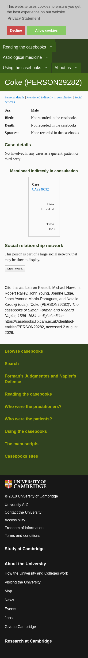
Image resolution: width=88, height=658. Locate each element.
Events (10, 609)
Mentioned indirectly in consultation (49, 97)
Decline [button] (16, 30)
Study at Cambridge (25, 548)
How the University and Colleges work (36, 573)
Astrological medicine (22, 57)
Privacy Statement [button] (24, 18)
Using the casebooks (22, 67)
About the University (25, 563)
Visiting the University (23, 582)
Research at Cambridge (28, 641)
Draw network (15, 268)
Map (8, 591)
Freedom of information (24, 528)
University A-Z (16, 505)
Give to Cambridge (20, 627)
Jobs (9, 618)
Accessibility (15, 520)
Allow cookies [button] (46, 30)
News (9, 600)
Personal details (14, 97)
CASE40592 (40, 189)
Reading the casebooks (24, 47)
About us (62, 67)
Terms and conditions (22, 536)
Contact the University (23, 512)
